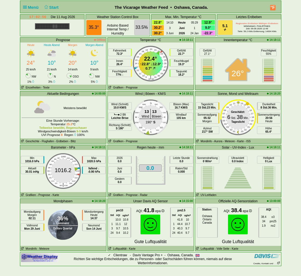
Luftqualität (117, 248)
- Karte (240, 141)
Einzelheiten (30, 87)
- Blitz (72, 141)
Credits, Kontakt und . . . (266, 263)
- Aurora (218, 141)
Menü (32, 7)
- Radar (142, 195)
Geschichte (29, 141)
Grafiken (116, 87)
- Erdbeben (61, 141)
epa (159, 211)
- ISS (248, 141)
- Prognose (131, 87)
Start (51, 7)
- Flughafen (47, 141)
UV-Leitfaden (206, 195)
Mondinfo (203, 141)
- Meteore (229, 141)
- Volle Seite (222, 248)
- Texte (45, 87)
